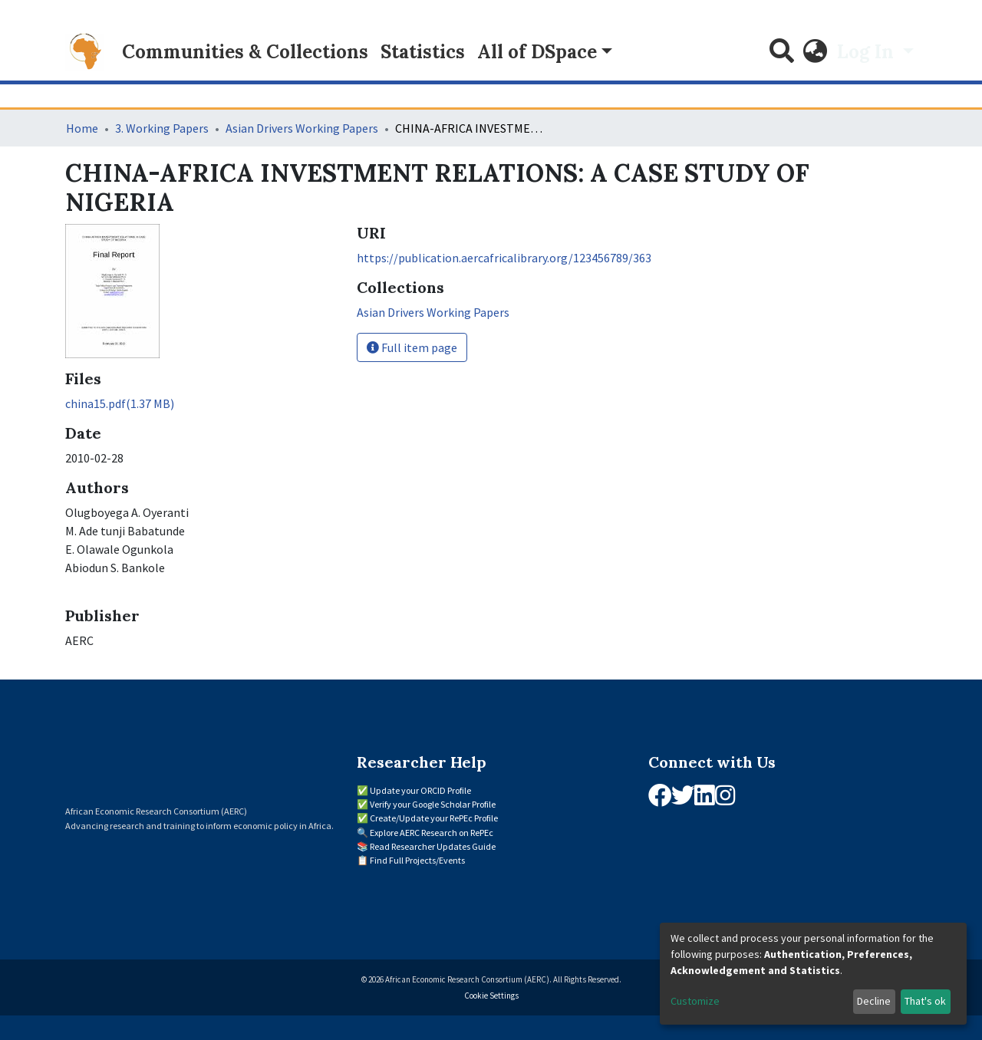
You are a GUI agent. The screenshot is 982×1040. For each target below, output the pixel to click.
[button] (815, 52)
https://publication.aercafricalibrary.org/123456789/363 (504, 257)
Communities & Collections (245, 52)
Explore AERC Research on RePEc (431, 832)
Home (82, 128)
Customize (695, 1001)
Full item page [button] (412, 347)
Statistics (423, 52)
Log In (867, 52)
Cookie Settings (491, 995)
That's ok (925, 1001)
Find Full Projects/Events (417, 860)
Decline (874, 1001)
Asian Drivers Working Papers (302, 128)
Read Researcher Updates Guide (433, 846)
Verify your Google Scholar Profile (433, 804)
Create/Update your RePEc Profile (434, 818)
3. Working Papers (162, 128)
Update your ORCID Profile (420, 790)
